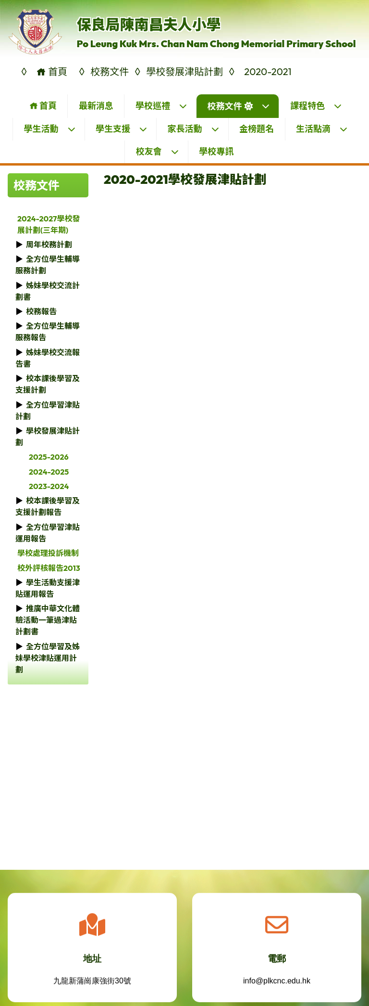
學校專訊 (216, 151)
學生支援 (122, 128)
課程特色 (316, 105)
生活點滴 (322, 128)
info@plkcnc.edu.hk (276, 987)
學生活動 (50, 128)
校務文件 (238, 106)
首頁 (43, 105)
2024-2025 (49, 472)
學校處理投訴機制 (48, 553)
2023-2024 (49, 486)
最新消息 (96, 105)
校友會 (157, 151)
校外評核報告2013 (48, 568)
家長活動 (194, 128)
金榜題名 (256, 128)
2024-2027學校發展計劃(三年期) (48, 224)
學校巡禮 (161, 105)
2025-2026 (49, 457)
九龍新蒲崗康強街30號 (92, 987)
